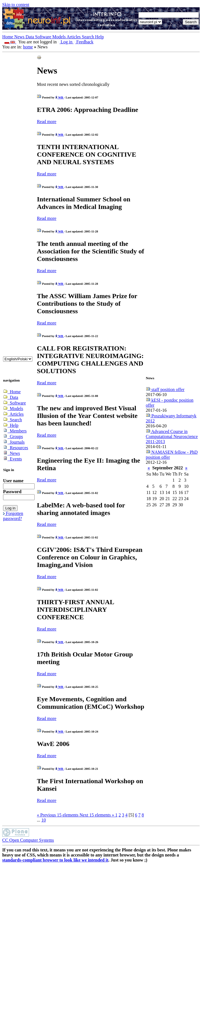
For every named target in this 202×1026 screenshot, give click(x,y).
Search (88, 36)
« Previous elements (58, 815)
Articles (74, 36)
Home (8, 36)
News (19, 36)
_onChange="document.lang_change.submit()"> (17, 359)
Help (99, 36)
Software (43, 36)
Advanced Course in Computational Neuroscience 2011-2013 (172, 436)
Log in (65, 41)
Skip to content (15, 4)
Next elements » (97, 815)
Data (30, 36)
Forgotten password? (13, 516)
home (28, 46)
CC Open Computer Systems (28, 840)
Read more (46, 121)
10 (43, 820)
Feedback (83, 41)
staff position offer (165, 389)
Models (59, 36)
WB (59, 97)
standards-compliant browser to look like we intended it (55, 860)
